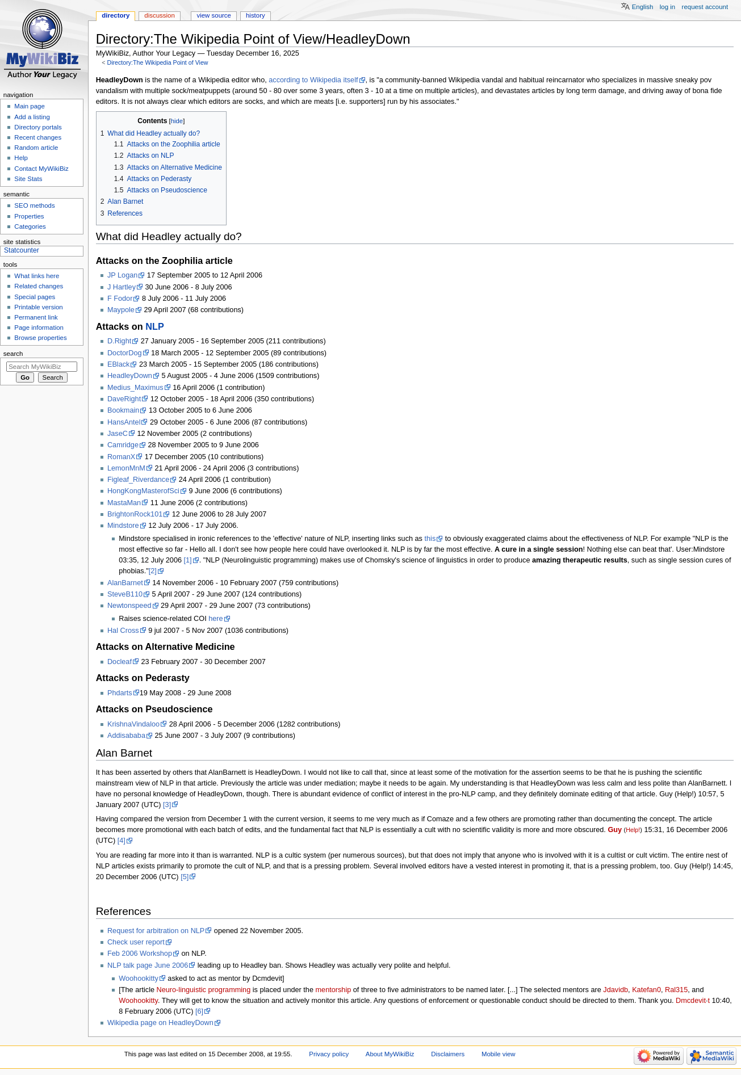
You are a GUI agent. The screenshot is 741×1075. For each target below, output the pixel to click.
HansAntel (124, 422)
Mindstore (123, 526)
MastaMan (124, 503)
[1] (188, 560)
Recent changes (37, 137)
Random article (36, 147)
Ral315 (676, 990)
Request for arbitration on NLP (155, 931)
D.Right (119, 341)
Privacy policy (329, 1054)
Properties (29, 216)
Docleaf (119, 662)
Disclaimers (447, 1054)
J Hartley (121, 287)
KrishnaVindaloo (133, 724)
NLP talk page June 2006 (147, 965)
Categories (29, 226)
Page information (39, 327)
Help (21, 157)
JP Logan (122, 275)
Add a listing (31, 117)
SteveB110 (125, 594)
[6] (199, 1011)
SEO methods (34, 205)
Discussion (159, 15)
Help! (633, 829)
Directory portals (37, 127)
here (215, 619)
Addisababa (126, 736)
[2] (153, 571)
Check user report (136, 942)
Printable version (38, 307)
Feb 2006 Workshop (139, 954)
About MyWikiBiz (390, 1054)
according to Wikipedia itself (313, 80)
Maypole (121, 310)
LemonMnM (126, 468)
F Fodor (119, 299)
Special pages (34, 296)
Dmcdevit (691, 1001)
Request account (705, 6)
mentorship (333, 990)
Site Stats (28, 178)
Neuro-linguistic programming (204, 990)
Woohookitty (138, 978)
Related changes (38, 286)
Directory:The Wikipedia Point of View (157, 62)
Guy (615, 830)
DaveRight (124, 399)
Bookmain (123, 410)
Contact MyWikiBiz (41, 168)
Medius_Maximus (135, 388)
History (255, 15)
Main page (29, 106)
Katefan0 (646, 990)
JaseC (117, 434)
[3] (167, 805)
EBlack (118, 364)
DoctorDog (124, 353)
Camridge (123, 445)
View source (213, 15)
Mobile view (499, 1054)
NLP (154, 326)
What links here (36, 275)
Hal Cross (123, 631)
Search (13, 353)
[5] (185, 877)
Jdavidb (615, 990)
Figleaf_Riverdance (138, 480)
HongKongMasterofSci (143, 491)
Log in (667, 6)
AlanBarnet (125, 583)
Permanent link (35, 317)
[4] (121, 841)
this (430, 539)
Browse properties (40, 337)
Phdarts (119, 693)
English (643, 6)
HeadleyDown (129, 376)
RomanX (121, 457)
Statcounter (21, 250)
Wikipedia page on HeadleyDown (160, 1023)
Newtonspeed (129, 606)
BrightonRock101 (134, 514)
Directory (115, 15)
